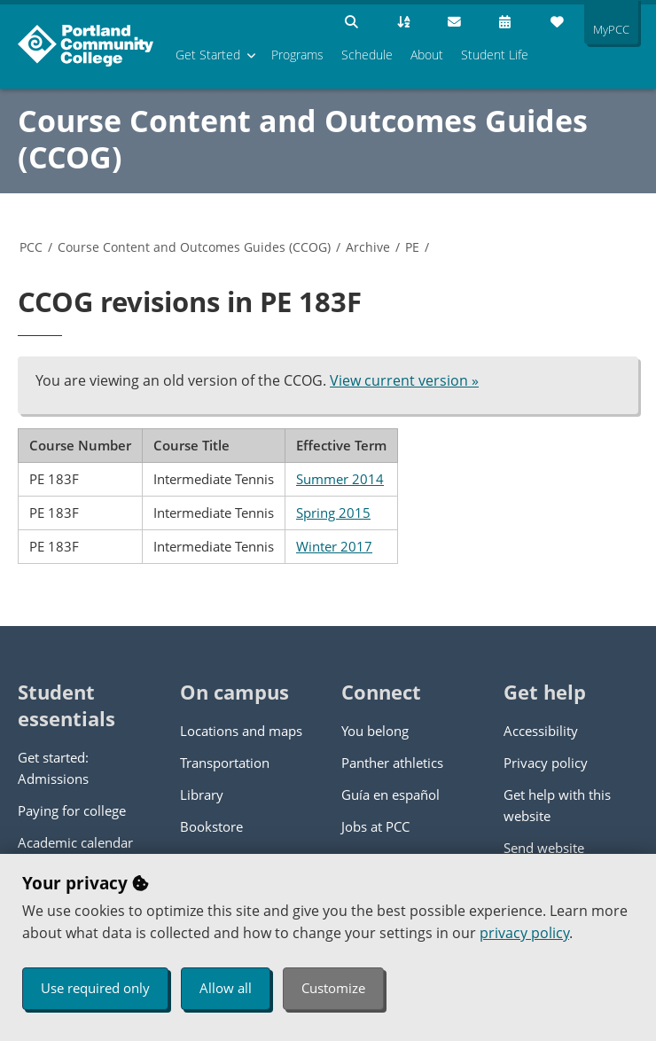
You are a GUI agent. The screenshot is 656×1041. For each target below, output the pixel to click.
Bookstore (211, 826)
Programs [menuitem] (297, 54)
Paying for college (72, 810)
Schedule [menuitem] (367, 54)
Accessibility (541, 731)
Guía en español (390, 794)
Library (201, 794)
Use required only (95, 988)
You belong (375, 731)
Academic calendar (75, 842)
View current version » (404, 380)
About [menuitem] (426, 54)
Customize (333, 988)
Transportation (224, 762)
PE (412, 247)
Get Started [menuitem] (208, 54)
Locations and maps (241, 731)
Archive (368, 247)
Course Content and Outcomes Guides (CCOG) (303, 138)
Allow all (225, 988)
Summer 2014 (340, 479)
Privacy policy (546, 762)
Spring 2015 (333, 512)
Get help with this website (557, 805)
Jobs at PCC (375, 826)
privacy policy (524, 933)
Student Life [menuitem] (494, 54)
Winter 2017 (334, 546)
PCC (31, 247)
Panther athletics (392, 762)
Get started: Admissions (53, 767)
